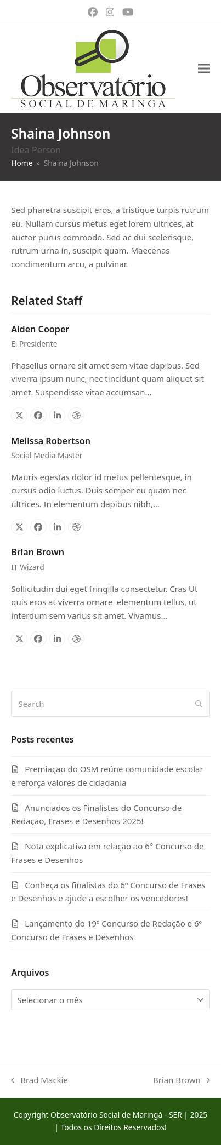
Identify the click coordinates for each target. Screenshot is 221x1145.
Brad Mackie (39, 1080)
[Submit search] (198, 703)
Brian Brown (37, 552)
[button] (204, 68)
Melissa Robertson (50, 441)
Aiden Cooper (40, 329)
